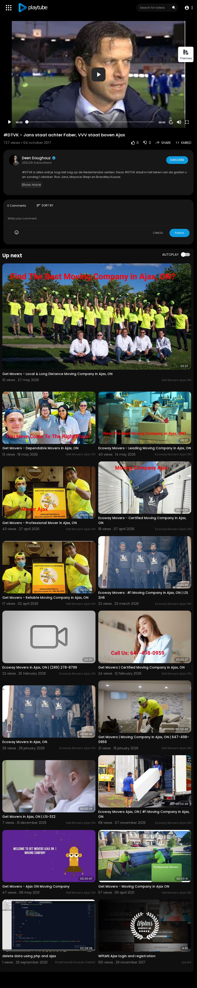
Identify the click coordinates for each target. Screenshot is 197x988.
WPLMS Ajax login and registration (126, 956)
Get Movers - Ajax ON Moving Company (36, 886)
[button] (188, 8)
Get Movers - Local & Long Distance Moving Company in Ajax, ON (57, 374)
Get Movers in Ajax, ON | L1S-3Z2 (29, 816)
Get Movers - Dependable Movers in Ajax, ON (40, 448)
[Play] (9, 122)
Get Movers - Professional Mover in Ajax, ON (39, 523)
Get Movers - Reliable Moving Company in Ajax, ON (45, 597)
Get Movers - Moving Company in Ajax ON (133, 886)
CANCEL (158, 233)
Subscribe (177, 160)
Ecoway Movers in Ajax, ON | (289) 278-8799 (39, 667)
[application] (98, 74)
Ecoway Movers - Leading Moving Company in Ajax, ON (144, 448)
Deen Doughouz (39, 158)
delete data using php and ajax (29, 956)
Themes (186, 54)
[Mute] (179, 122)
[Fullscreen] (187, 122)
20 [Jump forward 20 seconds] (171, 122)
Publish (179, 233)
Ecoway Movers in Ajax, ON (24, 742)
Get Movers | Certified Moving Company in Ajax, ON (141, 667)
